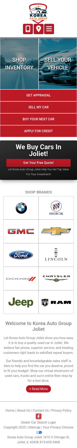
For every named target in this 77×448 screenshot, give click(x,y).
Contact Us (41, 410)
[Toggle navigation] (49, 29)
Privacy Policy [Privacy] (61, 410)
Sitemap (34, 427)
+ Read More (38, 389)
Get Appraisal (38, 95)
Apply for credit (38, 131)
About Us (23, 410)
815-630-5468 (50, 442)
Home (10, 410)
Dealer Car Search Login (38, 422)
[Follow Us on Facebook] (38, 416)
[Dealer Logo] (38, 13)
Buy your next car (38, 119)
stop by (67, 376)
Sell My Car (38, 107)
